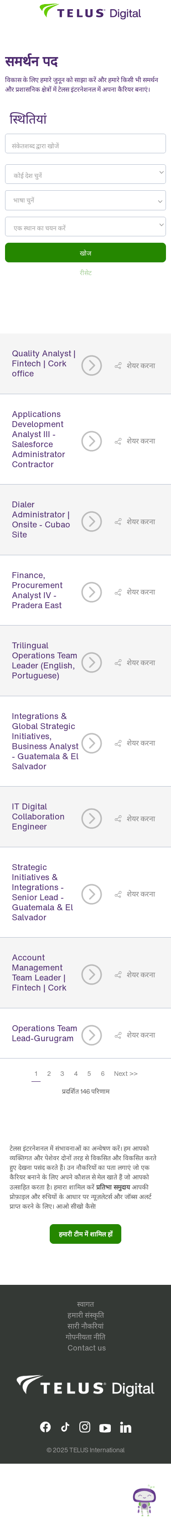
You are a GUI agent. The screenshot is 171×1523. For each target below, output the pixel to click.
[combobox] (85, 174)
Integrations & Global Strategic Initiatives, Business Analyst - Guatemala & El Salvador (45, 741)
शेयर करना (140, 365)
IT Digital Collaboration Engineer (38, 816)
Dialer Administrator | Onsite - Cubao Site (41, 519)
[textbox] (85, 176)
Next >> (126, 1073)
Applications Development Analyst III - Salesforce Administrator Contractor (38, 439)
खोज (85, 253)
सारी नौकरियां (85, 1325)
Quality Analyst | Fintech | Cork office (44, 363)
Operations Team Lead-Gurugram (45, 1033)
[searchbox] (49, 200)
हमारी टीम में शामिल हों (86, 1234)
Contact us (86, 1347)
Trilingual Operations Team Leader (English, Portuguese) (45, 660)
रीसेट (86, 272)
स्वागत (85, 1304)
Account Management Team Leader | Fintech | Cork (39, 972)
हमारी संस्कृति (85, 1314)
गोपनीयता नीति (85, 1336)
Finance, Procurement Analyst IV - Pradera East (37, 590)
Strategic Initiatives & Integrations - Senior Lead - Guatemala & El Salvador (42, 892)
